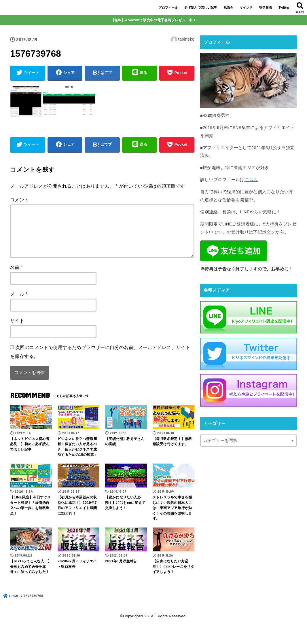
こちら (251, 179)
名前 (16, 267)
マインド (246, 7)
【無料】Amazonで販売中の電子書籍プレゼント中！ (153, 20)
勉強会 (228, 7)
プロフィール (168, 7)
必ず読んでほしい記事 (200, 7)
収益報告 (265, 7)
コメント (19, 199)
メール (19, 294)
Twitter (283, 7)
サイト (17, 320)
